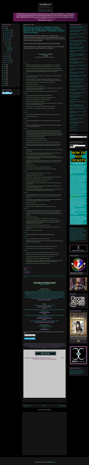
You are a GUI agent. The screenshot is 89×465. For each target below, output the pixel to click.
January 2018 (8, 62)
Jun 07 (7, 52)
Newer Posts (27, 405)
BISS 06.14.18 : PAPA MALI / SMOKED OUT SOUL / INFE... (9, 48)
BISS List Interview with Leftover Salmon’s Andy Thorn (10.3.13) (77, 105)
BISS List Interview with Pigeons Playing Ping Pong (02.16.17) (77, 48)
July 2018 (7, 39)
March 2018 (7, 58)
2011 (5, 75)
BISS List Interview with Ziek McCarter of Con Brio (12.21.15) (78, 76)
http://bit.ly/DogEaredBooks (44, 299)
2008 (5, 81)
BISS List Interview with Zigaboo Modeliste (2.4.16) (77, 73)
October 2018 (8, 34)
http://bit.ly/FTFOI (44, 329)
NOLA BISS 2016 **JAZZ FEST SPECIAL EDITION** (76, 62)
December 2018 (8, 30)
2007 (5, 83)
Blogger (54, 462)
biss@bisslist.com (74, 233)
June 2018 (7, 41)
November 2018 (8, 32)
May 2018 (7, 54)
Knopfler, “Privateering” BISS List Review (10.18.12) (77, 122)
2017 (5, 64)
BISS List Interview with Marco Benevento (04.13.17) (76, 44)
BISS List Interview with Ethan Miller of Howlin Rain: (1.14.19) (78, 31)
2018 (5, 28)
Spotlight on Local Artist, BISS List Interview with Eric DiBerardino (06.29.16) (77, 55)
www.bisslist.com (27, 271)
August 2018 (7, 37)
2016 (5, 66)
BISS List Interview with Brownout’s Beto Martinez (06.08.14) (77, 93)
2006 (5, 85)
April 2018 (7, 56)
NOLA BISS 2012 (73, 99)
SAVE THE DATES (74, 125)
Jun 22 (7, 43)
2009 (5, 79)
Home (45, 405)
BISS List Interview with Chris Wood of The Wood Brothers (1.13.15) (78, 86)
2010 (5, 77)
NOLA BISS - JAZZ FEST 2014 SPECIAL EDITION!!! (76, 96)
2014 (5, 70)
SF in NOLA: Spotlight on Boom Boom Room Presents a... (78, 59)
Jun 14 (7, 45)
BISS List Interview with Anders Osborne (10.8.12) (76, 119)
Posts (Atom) (48, 409)
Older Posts (62, 405)
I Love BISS (72, 127)
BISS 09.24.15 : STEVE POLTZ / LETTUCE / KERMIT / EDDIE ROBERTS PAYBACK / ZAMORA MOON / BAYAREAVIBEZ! (77, 372)
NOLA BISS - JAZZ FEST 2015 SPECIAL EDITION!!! (76, 83)
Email (71, 145)
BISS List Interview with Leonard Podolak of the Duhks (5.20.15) (77, 79)
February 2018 (8, 60)
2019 (5, 26)
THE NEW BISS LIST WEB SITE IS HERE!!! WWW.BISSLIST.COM (77, 27)
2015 (5, 68)
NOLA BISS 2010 (73, 129)
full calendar (41, 57)
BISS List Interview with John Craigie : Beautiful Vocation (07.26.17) (78, 41)
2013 (5, 72)
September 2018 (8, 35)
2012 (5, 74)
